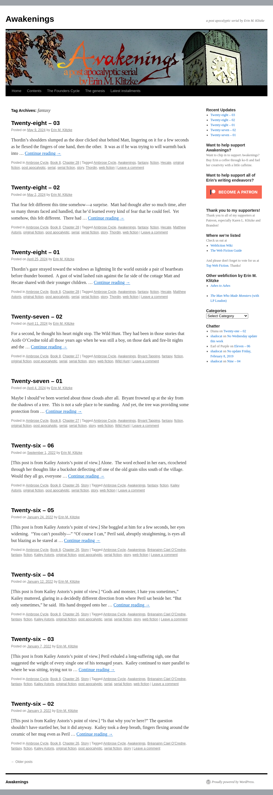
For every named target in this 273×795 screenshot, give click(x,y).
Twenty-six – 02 (32, 703)
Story (85, 485)
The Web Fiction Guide (226, 250)
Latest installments (126, 91)
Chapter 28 (71, 163)
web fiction (107, 168)
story (80, 168)
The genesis (95, 91)
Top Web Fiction (217, 266)
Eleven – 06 (242, 346)
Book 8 (55, 163)
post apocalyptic (34, 168)
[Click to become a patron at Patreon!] (234, 200)
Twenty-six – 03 (32, 639)
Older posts (22, 762)
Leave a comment (131, 168)
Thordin (91, 168)
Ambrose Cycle (37, 163)
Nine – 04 (233, 361)
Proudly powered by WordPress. (233, 782)
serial (52, 168)
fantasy (143, 163)
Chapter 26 (71, 485)
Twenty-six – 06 (32, 445)
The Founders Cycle (63, 91)
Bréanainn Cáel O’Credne (166, 550)
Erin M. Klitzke (61, 130)
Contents (34, 91)
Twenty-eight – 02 (35, 187)
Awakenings (30, 18)
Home (16, 91)
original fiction (33, 232)
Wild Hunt (122, 361)
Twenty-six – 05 (32, 510)
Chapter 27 (71, 356)
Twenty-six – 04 (32, 574)
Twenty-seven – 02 (36, 316)
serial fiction (66, 168)
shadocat (216, 336)
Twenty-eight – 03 (35, 123)
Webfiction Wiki (222, 245)
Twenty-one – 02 (234, 331)
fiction (154, 163)
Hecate (166, 163)
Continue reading (43, 153)
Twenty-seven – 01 (36, 381)
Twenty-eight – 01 (35, 252)
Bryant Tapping (149, 356)
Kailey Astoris (44, 555)
